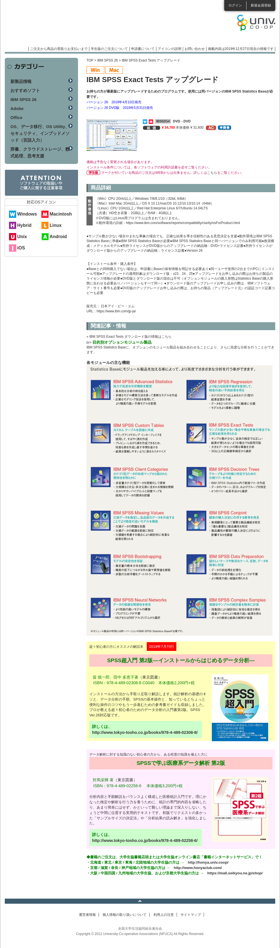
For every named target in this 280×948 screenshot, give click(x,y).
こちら (212, 173)
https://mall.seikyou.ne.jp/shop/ (235, 873)
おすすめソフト (25, 90)
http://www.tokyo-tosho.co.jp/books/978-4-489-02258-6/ (145, 840)
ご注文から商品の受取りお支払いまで (59, 49)
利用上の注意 (164, 915)
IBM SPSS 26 (107, 60)
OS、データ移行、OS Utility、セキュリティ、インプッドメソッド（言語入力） (40, 133)
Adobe (17, 108)
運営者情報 (87, 915)
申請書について (143, 49)
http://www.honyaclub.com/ (198, 868)
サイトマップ (191, 915)
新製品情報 (21, 81)
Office (16, 117)
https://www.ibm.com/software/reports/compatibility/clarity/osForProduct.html (183, 223)
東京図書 (150, 677)
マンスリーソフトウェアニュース (64, 25)
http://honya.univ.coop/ (208, 862)
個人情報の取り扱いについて (124, 915)
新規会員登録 (261, 5)
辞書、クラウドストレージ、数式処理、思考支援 (40, 152)
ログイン (235, 5)
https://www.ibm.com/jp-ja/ (116, 311)
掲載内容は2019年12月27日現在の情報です (241, 49)
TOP (89, 60)
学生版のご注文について (109, 49)
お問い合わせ (195, 49)
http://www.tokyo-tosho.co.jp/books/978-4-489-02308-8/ (145, 732)
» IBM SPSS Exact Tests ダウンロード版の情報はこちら (129, 337)
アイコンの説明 (169, 49)
